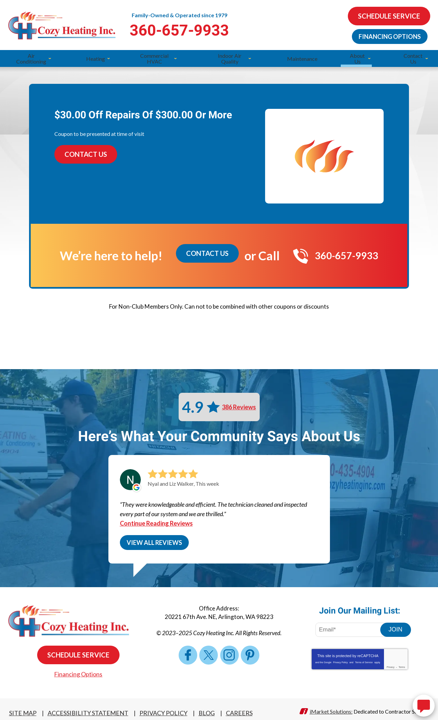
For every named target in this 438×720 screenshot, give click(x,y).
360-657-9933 (218, 30)
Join (396, 627)
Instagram (228, 651)
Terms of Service (363, 660)
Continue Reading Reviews (156, 520)
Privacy (390, 665)
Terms (401, 665)
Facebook (191, 651)
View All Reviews (154, 539)
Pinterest (246, 651)
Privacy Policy (340, 660)
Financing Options (388, 35)
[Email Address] (352, 627)
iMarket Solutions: (331, 704)
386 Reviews (239, 402)
